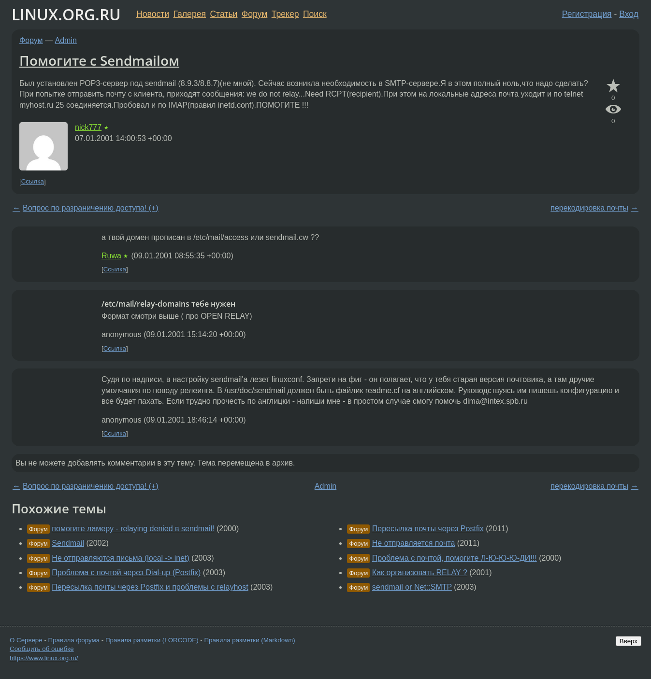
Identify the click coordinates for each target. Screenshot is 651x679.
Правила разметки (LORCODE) (152, 640)
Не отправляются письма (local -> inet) (120, 558)
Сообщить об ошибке (42, 648)
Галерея (190, 14)
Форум (254, 14)
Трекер (285, 14)
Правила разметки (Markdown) (249, 640)
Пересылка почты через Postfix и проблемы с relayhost (150, 587)
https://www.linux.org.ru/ (44, 658)
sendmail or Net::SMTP (412, 587)
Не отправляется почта (413, 543)
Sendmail (68, 543)
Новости (152, 14)
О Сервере (26, 640)
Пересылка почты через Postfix (428, 528)
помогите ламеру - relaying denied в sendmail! (133, 528)
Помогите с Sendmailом (99, 60)
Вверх (628, 641)
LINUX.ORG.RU (66, 14)
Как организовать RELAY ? (419, 572)
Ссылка (32, 181)
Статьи (223, 14)
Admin (66, 40)
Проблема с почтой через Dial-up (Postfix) (126, 572)
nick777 (88, 127)
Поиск (315, 14)
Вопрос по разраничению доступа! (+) (91, 208)
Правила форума (74, 640)
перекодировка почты (589, 208)
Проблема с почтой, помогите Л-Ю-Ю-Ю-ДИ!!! (454, 558)
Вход (628, 14)
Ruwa (111, 256)
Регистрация (587, 14)
